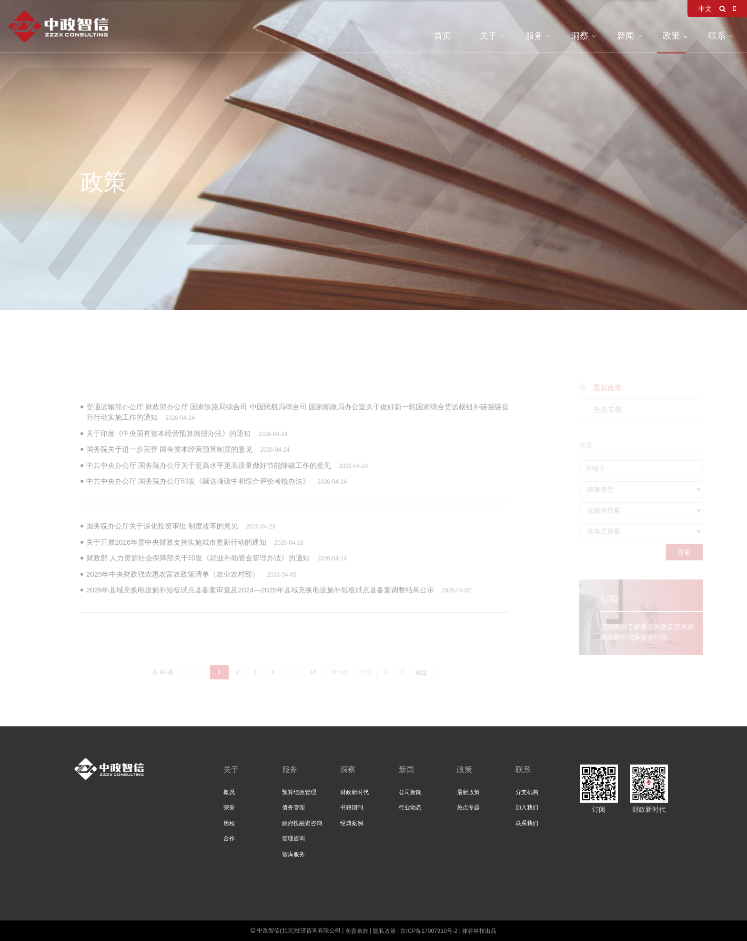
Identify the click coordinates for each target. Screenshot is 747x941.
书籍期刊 (351, 807)
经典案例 (351, 823)
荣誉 (229, 807)
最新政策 (468, 792)
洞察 (579, 36)
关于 (488, 36)
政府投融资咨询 (302, 823)
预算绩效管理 (299, 792)
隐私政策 (384, 931)
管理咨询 (293, 838)
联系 (717, 36)
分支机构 (526, 792)
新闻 (625, 36)
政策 (671, 36)
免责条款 (356, 931)
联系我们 (526, 823)
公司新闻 (410, 792)
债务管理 (293, 807)
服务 (534, 36)
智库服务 (293, 854)
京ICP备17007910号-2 (428, 931)
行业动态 (410, 807)
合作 (229, 838)
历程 (229, 823)
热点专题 (468, 807)
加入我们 (526, 807)
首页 (442, 36)
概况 (229, 792)
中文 (705, 8)
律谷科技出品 (479, 931)
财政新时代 (354, 792)
